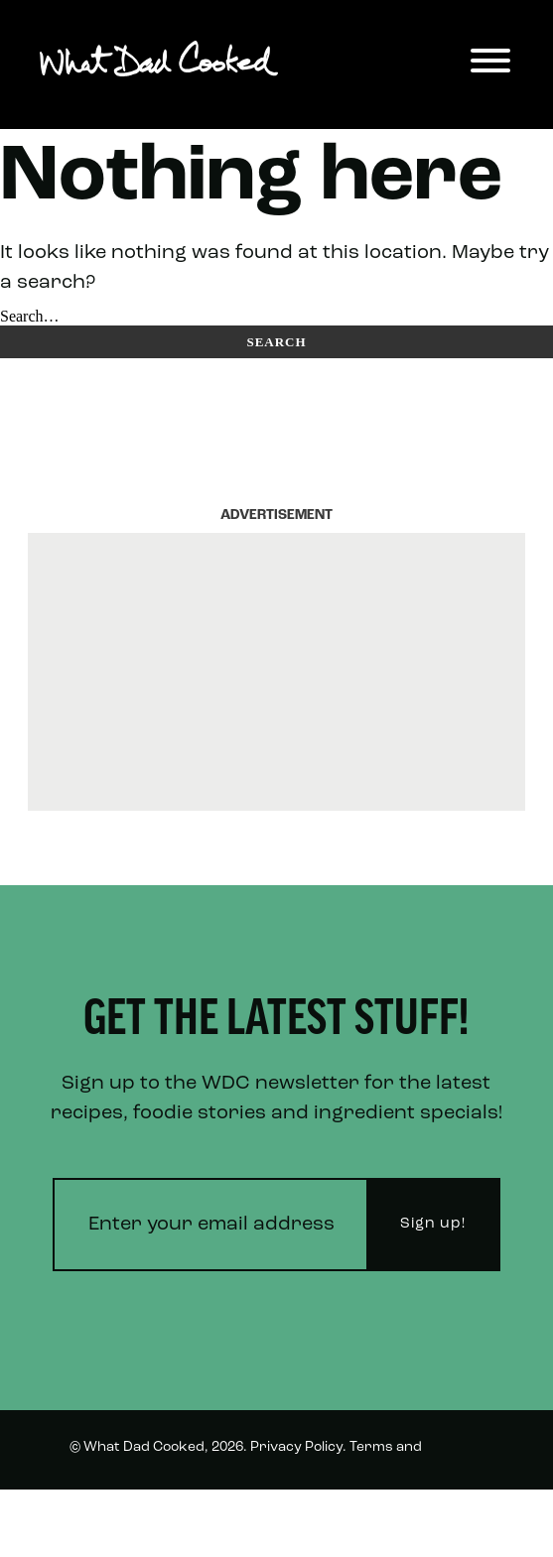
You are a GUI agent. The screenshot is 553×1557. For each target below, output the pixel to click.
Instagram (368, 1518)
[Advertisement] (276, 672)
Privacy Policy (296, 1447)
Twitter (459, 1518)
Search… (30, 316)
